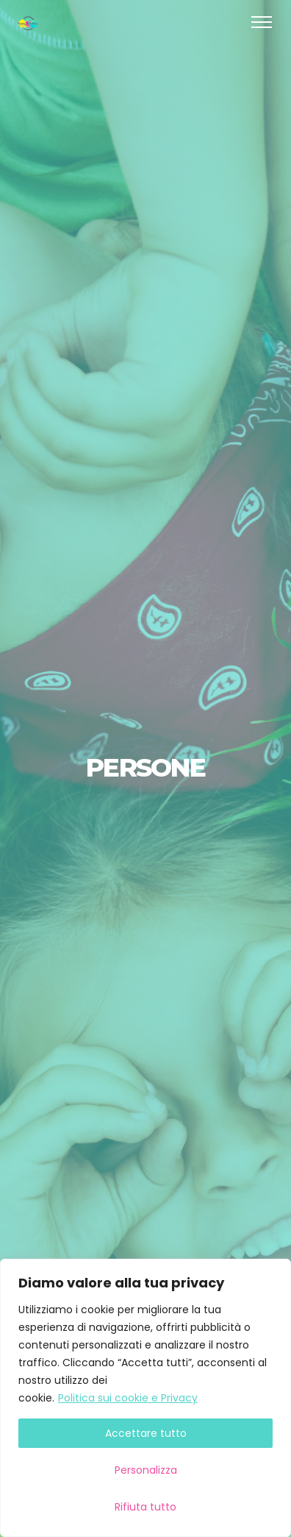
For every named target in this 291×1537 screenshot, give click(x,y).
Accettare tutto (146, 1433)
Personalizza (146, 1470)
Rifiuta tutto (145, 1506)
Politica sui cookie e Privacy (128, 1398)
